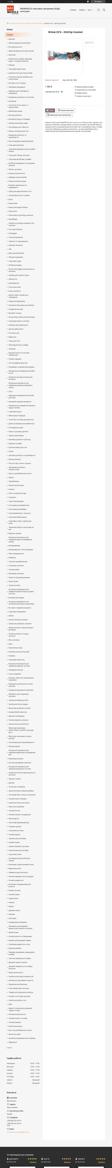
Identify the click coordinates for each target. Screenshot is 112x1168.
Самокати (12, 497)
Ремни (11, 906)
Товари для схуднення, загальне (21, 992)
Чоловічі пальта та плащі (18, 1018)
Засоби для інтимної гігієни (19, 275)
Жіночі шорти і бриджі (17, 416)
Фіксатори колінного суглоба (19, 708)
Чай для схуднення (16, 257)
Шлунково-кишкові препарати (20, 402)
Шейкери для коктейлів (18, 177)
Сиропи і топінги (15, 779)
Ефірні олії (12, 337)
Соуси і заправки (15, 674)
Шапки (11, 616)
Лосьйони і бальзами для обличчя (21, 305)
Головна (73, 10)
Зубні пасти (13, 279)
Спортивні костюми (16, 830)
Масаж (11, 477)
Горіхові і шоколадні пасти (18, 325)
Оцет (11, 391)
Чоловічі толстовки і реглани (19, 996)
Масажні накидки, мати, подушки (21, 876)
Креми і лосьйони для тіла (18, 131)
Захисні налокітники (16, 485)
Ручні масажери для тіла (18, 447)
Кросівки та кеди (15, 313)
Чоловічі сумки (14, 842)
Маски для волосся (16, 972)
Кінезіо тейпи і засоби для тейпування (18, 296)
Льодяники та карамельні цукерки (21, 367)
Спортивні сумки (15, 261)
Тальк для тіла (14, 341)
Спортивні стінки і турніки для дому (20, 522)
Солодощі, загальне (16, 565)
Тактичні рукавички (16, 237)
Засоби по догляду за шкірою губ (21, 976)
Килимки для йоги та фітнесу (20, 439)
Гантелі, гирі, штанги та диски (20, 463)
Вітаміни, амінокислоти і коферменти (18, 186)
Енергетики (13, 203)
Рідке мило (13, 211)
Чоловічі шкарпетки (16, 880)
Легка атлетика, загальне (18, 620)
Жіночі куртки (14, 818)
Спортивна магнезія (16, 145)
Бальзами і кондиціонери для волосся (20, 885)
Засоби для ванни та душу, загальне (19, 635)
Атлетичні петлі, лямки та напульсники (18, 106)
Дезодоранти (14, 283)
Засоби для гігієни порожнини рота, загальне (22, 774)
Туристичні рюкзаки (16, 501)
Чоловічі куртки (14, 834)
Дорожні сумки (14, 910)
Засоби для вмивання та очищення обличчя (22, 164)
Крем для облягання (16, 253)
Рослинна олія (14, 333)
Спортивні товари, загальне (19, 155)
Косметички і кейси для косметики (22, 317)
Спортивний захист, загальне (20, 513)
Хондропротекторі (16, 309)
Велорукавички (14, 546)
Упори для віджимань (17, 301)
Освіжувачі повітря (16, 670)
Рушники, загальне (16, 245)
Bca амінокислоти (15, 47)
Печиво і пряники (15, 359)
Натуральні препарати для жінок (21, 690)
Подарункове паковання (18, 922)
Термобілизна (14, 481)
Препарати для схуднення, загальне (19, 695)
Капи (10, 644)
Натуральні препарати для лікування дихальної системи (20, 768)
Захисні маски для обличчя (19, 724)
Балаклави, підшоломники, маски (21, 864)
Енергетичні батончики (34, 23)
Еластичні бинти (15, 291)
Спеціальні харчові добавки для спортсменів (21, 78)
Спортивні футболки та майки (20, 159)
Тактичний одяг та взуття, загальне (22, 795)
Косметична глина (15, 648)
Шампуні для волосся (17, 173)
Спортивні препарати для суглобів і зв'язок (22, 150)
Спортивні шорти (15, 412)
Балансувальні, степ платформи (21, 550)
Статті (9, 1048)
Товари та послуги (17, 23)
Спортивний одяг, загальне (19, 988)
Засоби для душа (15, 265)
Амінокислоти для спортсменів (20, 73)
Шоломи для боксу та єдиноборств (22, 455)
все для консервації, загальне (20, 763)
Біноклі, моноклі (15, 459)
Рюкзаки (12, 914)
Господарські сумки (16, 427)
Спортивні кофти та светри (19, 321)
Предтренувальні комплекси (20, 43)
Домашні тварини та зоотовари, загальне (21, 967)
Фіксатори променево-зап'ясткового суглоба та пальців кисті (21, 730)
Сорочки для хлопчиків (17, 838)
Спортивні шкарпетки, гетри (19, 944)
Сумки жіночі (13, 898)
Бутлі (11, 199)
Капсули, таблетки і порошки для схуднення (21, 679)
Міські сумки (13, 581)
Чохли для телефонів (17, 787)
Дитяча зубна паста (16, 329)
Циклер (11, 783)
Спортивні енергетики (17, 69)
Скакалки (12, 349)
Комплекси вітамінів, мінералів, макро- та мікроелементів (20, 60)
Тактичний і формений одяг (19, 822)
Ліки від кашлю (14, 746)
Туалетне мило (14, 585)
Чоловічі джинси (15, 1022)
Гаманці (11, 902)
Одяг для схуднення (16, 807)
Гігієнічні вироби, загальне (18, 720)
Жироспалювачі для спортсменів (21, 51)
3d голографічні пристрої (18, 363)
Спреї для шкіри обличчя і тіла (20, 191)
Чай (10, 249)
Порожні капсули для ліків (18, 850)
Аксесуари (12, 918)
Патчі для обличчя (15, 229)
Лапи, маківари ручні (16, 553)
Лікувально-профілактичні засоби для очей (21, 397)
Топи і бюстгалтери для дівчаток (21, 420)
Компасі (11, 489)
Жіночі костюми (14, 1034)
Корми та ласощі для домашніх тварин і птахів (20, 1009)
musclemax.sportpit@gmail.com (18, 1132)
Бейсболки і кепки (15, 111)
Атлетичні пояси (15, 287)
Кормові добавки (15, 948)
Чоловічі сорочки (15, 826)
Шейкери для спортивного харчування (19, 92)
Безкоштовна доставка (85, 86)
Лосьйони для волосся (17, 1014)
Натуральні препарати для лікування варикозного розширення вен (22, 752)
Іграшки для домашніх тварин (20, 940)
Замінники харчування (17, 87)
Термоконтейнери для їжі (18, 700)
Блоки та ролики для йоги (18, 431)
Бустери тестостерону (17, 83)
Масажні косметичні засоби (19, 652)
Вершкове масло (15, 868)
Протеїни (12, 55)
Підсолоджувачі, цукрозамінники (21, 141)
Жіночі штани (14, 932)
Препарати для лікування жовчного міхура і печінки (22, 407)
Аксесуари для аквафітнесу (19, 505)
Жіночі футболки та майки (18, 345)
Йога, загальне (14, 640)
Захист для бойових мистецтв (20, 473)
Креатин (12, 39)
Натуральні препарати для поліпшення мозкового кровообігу (21, 603)
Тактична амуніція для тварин (20, 958)
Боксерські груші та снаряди (19, 119)
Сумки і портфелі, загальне (19, 846)
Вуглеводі (12, 101)
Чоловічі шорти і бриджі (18, 799)
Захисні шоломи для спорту (19, 803)
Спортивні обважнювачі (18, 517)
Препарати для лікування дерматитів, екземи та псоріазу (20, 927)
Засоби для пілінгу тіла (17, 1000)
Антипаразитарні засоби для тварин (19, 859)
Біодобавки (13, 219)
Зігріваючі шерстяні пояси (18, 872)
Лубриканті (13, 1042)
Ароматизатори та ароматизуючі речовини (21, 629)
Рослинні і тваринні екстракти (20, 608)
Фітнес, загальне (15, 169)
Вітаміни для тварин (16, 598)
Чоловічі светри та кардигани (20, 815)
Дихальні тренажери (16, 716)
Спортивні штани (15, 854)
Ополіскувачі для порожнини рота (21, 742)
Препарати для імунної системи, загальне (21, 685)
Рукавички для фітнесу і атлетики (21, 97)
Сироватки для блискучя (18, 984)
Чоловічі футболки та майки (19, 195)
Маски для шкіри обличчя (18, 207)
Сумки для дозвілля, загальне (20, 624)
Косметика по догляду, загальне (21, 215)
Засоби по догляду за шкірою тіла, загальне (21, 224)
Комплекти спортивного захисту (21, 980)
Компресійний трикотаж (18, 712)
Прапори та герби (15, 443)
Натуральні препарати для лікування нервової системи (19, 665)
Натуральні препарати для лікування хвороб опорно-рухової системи (21, 591)
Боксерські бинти (15, 115)
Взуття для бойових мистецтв (20, 1030)
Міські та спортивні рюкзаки (19, 577)
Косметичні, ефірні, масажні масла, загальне (22, 270)
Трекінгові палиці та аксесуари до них (21, 528)
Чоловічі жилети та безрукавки (20, 936)
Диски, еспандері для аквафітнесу (22, 423)
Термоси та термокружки (18, 241)
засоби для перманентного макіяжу (22, 1038)
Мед (10, 1004)
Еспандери (13, 233)
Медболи (12, 557)
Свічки (11, 451)
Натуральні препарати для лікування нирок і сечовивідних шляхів (20, 539)
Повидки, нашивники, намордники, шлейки (22, 953)
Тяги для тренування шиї (18, 561)
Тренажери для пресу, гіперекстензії (17, 468)
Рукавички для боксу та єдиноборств (17, 136)
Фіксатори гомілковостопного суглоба (20, 737)
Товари (81, 10)
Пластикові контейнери (17, 509)
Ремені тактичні (14, 890)
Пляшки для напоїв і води (18, 123)
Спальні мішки (14, 569)
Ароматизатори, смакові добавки (21, 791)
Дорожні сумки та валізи (18, 962)
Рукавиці (12, 656)
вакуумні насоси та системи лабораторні (19, 354)
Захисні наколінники (16, 435)
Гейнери (12, 65)
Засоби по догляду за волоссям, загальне (21, 378)
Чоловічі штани (14, 811)
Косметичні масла (15, 1026)
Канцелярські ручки (16, 759)
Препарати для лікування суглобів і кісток (22, 372)
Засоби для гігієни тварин (18, 704)
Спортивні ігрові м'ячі (17, 660)
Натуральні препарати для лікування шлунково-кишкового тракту (20, 385)
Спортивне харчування (17, 612)
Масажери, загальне (16, 573)
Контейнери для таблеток (19, 127)
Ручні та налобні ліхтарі (17, 493)
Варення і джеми (15, 533)
